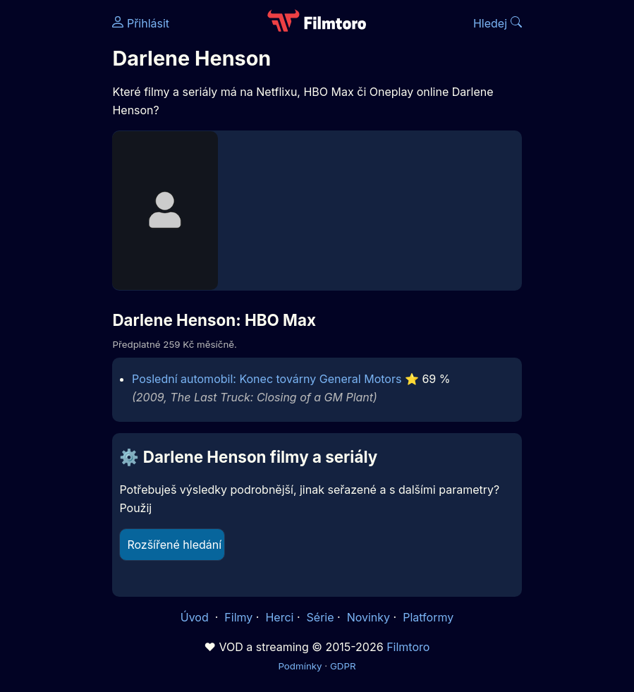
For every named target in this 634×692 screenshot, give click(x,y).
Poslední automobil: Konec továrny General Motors (266, 379)
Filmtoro (407, 647)
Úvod (196, 617)
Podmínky (300, 666)
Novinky (368, 617)
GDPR (343, 666)
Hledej (497, 23)
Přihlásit (140, 23)
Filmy (238, 617)
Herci (279, 617)
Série (320, 617)
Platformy (428, 617)
